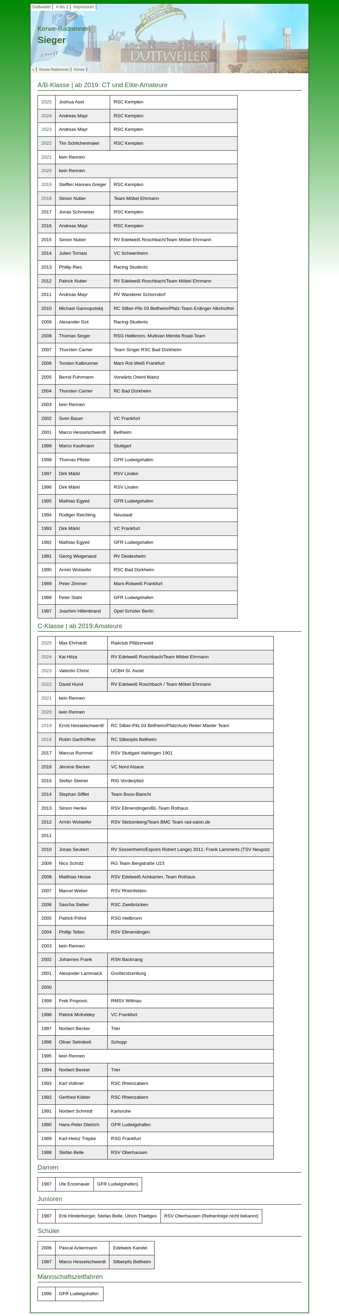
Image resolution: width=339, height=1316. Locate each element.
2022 (46, 143)
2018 (46, 198)
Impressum (84, 7)
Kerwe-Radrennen (54, 69)
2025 (46, 101)
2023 (46, 129)
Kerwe (79, 69)
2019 (46, 184)
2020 (46, 170)
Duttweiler (41, 7)
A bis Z (62, 7)
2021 (46, 157)
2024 (46, 115)
